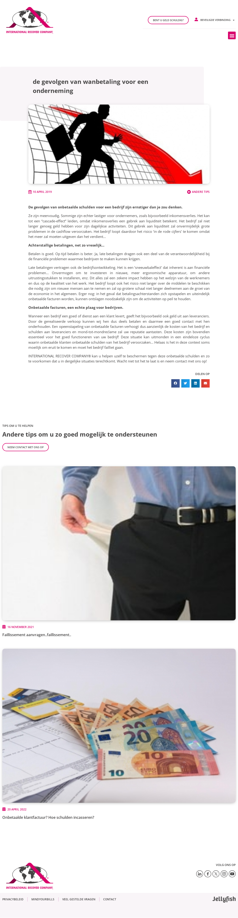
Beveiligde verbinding (217, 20)
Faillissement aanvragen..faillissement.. (36, 634)
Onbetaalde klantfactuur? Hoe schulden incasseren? (48, 817)
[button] (232, 35)
